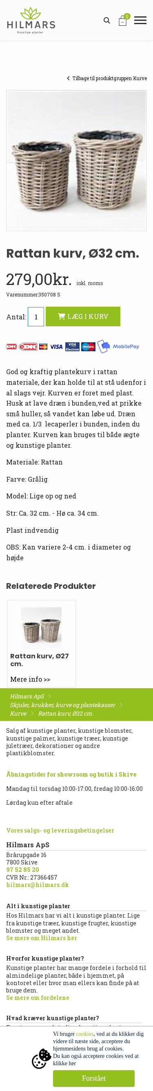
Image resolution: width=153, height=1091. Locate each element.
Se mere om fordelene (37, 997)
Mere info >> (30, 679)
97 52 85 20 (22, 869)
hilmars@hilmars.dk (37, 885)
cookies (85, 1034)
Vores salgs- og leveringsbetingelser (60, 830)
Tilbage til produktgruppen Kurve (107, 78)
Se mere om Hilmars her (41, 938)
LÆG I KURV (83, 316)
